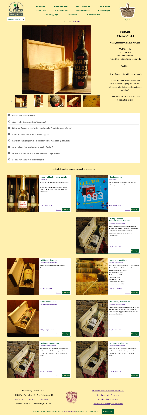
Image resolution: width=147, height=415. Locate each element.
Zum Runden (104, 6)
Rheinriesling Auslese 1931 (119, 302)
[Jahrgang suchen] (16, 19)
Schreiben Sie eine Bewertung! (108, 395)
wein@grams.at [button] (46, 399)
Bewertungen (104, 10)
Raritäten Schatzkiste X (118, 260)
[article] (108, 193)
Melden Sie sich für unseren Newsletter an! (108, 391)
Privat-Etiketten (83, 6)
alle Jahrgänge (51, 14)
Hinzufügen (135, 209)
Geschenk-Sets (61, 10)
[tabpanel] (72, 21)
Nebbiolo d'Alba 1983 (48, 260)
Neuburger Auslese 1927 (49, 343)
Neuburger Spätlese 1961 (118, 343)
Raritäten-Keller (61, 6)
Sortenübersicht (83, 10)
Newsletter (72, 14)
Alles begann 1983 (116, 177)
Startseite (40, 6)
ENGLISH (77, 21)
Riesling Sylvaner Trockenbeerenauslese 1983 (119, 220)
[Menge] (127, 209)
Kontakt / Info (93, 14)
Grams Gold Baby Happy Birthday (54, 177)
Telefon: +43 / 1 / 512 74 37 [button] (25, 399)
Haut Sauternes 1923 (48, 302)
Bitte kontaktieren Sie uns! (108, 399)
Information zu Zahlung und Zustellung (108, 404)
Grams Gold (40, 10)
